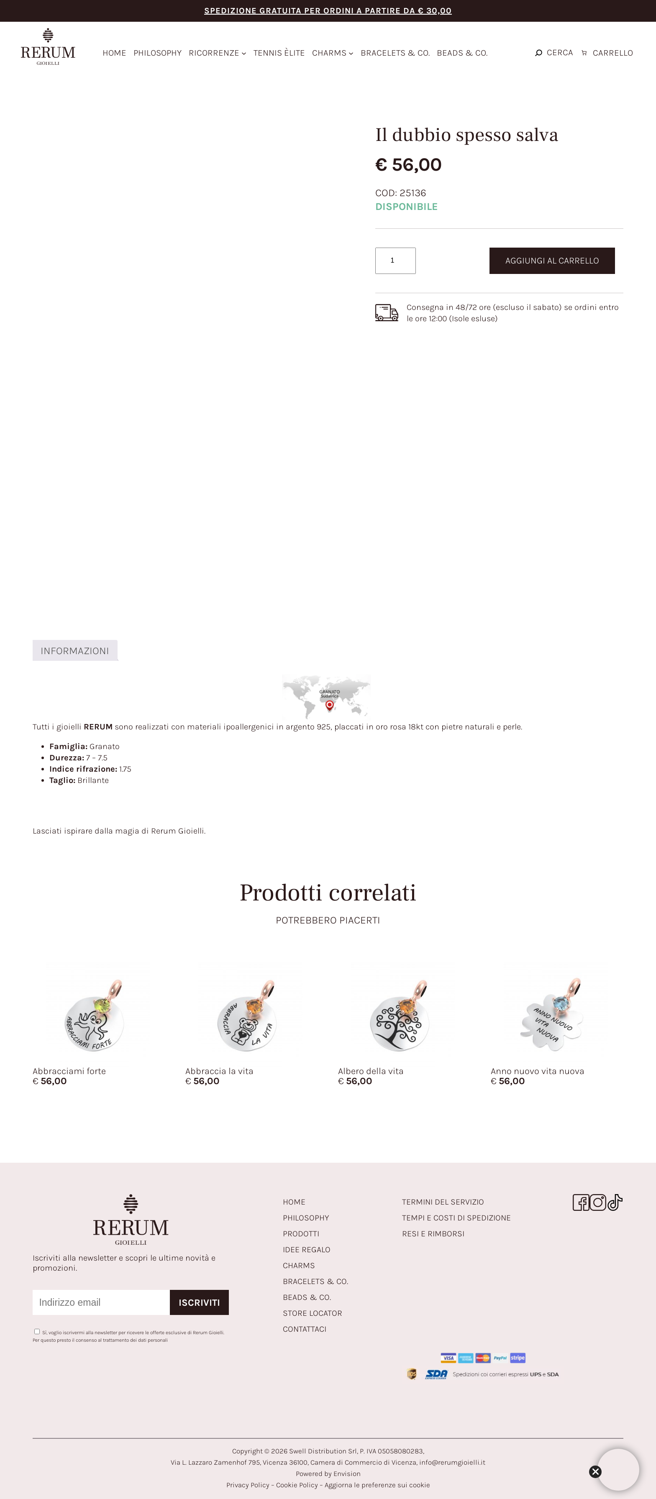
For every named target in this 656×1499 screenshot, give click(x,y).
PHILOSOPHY (306, 1218)
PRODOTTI (301, 1233)
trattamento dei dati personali (135, 1340)
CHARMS (299, 1265)
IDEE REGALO (307, 1249)
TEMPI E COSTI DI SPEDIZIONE (456, 1218)
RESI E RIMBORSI (433, 1233)
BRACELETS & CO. (315, 1281)
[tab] (74, 650)
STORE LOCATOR (312, 1313)
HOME (294, 1202)
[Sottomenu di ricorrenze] (243, 52)
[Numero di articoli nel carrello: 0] (606, 52)
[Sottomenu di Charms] (351, 52)
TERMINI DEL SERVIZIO (443, 1202)
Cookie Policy (297, 1485)
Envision (347, 1473)
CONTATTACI (304, 1329)
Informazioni (75, 651)
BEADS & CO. (307, 1297)
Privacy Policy (247, 1485)
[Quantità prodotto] (395, 261)
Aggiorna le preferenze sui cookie (377, 1485)
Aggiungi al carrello (552, 260)
